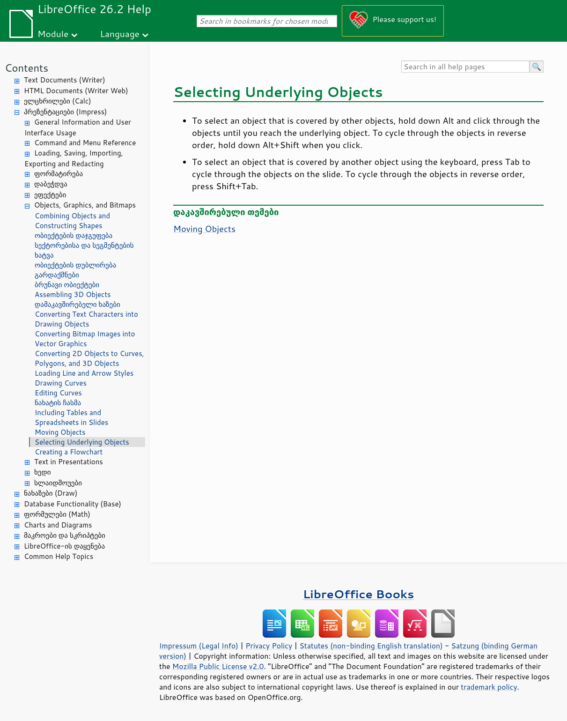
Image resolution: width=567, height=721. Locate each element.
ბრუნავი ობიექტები (67, 285)
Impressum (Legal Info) (198, 645)
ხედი (42, 472)
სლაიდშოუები (58, 483)
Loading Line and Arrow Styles (84, 373)
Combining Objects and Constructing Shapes (72, 220)
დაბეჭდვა (50, 184)
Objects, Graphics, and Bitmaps (85, 205)
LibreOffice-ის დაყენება (64, 546)
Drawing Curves (61, 383)
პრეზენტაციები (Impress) (65, 112)
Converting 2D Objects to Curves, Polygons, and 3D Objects (89, 358)
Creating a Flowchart (69, 452)
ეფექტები (50, 195)
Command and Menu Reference (85, 143)
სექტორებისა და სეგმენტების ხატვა (84, 250)
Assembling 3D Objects (73, 294)
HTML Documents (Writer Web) (76, 91)
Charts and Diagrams (58, 525)
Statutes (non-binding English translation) (370, 645)
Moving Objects (60, 432)
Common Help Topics (58, 556)
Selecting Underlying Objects (82, 442)
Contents (26, 67)
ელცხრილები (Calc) (57, 101)
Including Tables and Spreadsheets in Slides (71, 417)
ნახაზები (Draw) (50, 493)
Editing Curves (58, 393)
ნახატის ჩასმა (58, 403)
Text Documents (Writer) (64, 80)
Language (120, 33)
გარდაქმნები (57, 275)
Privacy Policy (268, 645)
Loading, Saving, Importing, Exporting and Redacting (73, 158)
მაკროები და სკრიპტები (64, 535)
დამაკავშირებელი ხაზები (77, 304)
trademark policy (489, 687)
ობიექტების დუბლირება (75, 265)
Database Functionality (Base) (72, 504)
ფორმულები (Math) (57, 514)
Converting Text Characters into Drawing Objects (86, 319)
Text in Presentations (68, 462)
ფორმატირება (58, 173)
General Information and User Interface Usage (77, 127)
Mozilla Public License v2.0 (218, 666)
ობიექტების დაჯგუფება (73, 235)
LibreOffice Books (358, 594)
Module (52, 33)
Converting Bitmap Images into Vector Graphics (85, 339)
